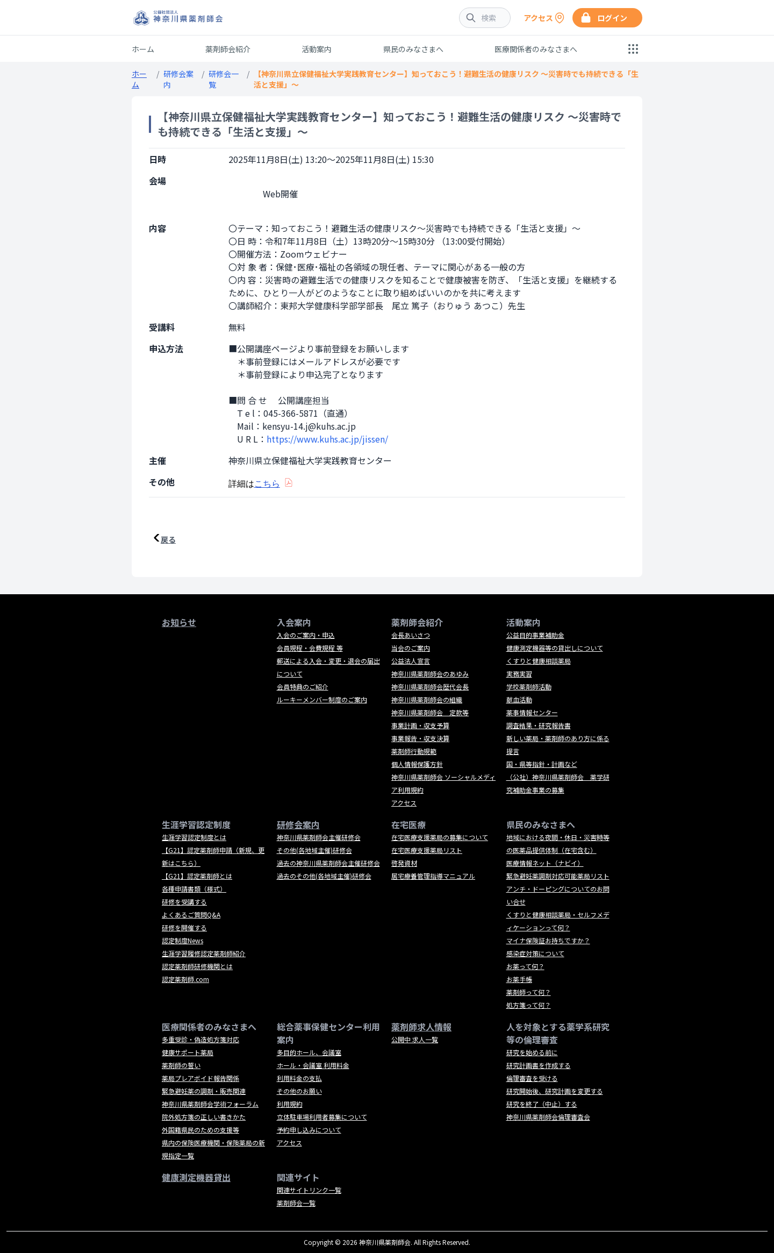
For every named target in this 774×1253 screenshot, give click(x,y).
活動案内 (317, 49)
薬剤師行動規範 (413, 751)
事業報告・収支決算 (420, 738)
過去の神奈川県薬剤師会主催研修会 (328, 862)
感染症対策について (535, 953)
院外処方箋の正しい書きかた (204, 1116)
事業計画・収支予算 (420, 725)
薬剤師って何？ (528, 991)
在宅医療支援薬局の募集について (439, 837)
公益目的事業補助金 (535, 634)
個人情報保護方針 (417, 763)
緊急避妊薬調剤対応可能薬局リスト (558, 875)
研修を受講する (184, 901)
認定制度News (182, 940)
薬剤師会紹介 (227, 49)
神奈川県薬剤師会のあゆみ (430, 673)
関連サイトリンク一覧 (309, 1189)
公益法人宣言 (410, 660)
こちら (267, 483)
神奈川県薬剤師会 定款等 (430, 712)
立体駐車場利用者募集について (322, 1116)
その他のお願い (299, 1090)
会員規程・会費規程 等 (310, 647)
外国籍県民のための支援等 (200, 1129)
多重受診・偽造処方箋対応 (200, 1039)
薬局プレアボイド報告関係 (200, 1078)
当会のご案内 (410, 647)
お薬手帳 (519, 979)
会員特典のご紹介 (302, 686)
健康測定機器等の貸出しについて (554, 647)
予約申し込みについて (309, 1129)
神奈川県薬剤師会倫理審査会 (548, 1116)
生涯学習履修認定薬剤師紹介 (204, 953)
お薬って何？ (525, 966)
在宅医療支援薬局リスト (426, 850)
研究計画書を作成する (538, 1065)
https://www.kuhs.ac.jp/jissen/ (327, 438)
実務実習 (519, 673)
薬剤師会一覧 (296, 1202)
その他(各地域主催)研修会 (314, 850)
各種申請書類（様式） (194, 888)
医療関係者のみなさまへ (535, 49)
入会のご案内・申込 (306, 634)
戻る (168, 539)
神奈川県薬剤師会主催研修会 (319, 837)
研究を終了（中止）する (541, 1103)
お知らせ (179, 622)
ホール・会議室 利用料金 (313, 1065)
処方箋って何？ (528, 1004)
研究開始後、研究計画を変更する (554, 1090)
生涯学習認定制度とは (194, 837)
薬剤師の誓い (181, 1065)
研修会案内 (298, 824)
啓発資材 (404, 862)
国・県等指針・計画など (541, 763)
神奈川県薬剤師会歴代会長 (430, 686)
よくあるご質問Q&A (191, 914)
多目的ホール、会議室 (309, 1052)
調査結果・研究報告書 (538, 725)
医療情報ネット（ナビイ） (545, 862)
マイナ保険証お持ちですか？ (548, 940)
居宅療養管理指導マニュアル (433, 875)
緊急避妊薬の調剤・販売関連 (204, 1090)
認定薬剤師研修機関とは (197, 966)
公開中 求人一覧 (414, 1039)
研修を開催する (184, 927)
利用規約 (290, 1103)
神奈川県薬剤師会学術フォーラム (210, 1103)
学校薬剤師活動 (528, 686)
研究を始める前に (532, 1052)
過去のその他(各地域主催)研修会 (324, 875)
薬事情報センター (532, 712)
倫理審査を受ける (532, 1078)
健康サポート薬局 (187, 1052)
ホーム (143, 49)
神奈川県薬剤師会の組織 (426, 699)
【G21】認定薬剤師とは (197, 875)
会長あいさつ (410, 634)
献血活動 (519, 699)
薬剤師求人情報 (421, 1026)
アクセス (404, 802)
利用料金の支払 (299, 1078)
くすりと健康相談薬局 (538, 660)
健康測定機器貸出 (196, 1177)
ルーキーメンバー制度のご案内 (322, 699)
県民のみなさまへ (413, 49)
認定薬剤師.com (185, 979)
